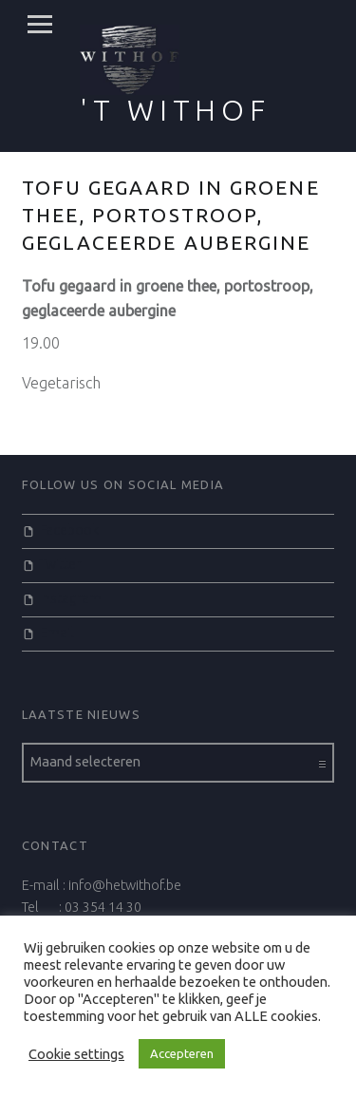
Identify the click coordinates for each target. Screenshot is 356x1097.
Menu (40, 24)
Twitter (60, 564)
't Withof (175, 110)
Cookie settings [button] (76, 1054)
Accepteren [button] (182, 1053)
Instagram (71, 598)
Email (57, 632)
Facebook (69, 530)
